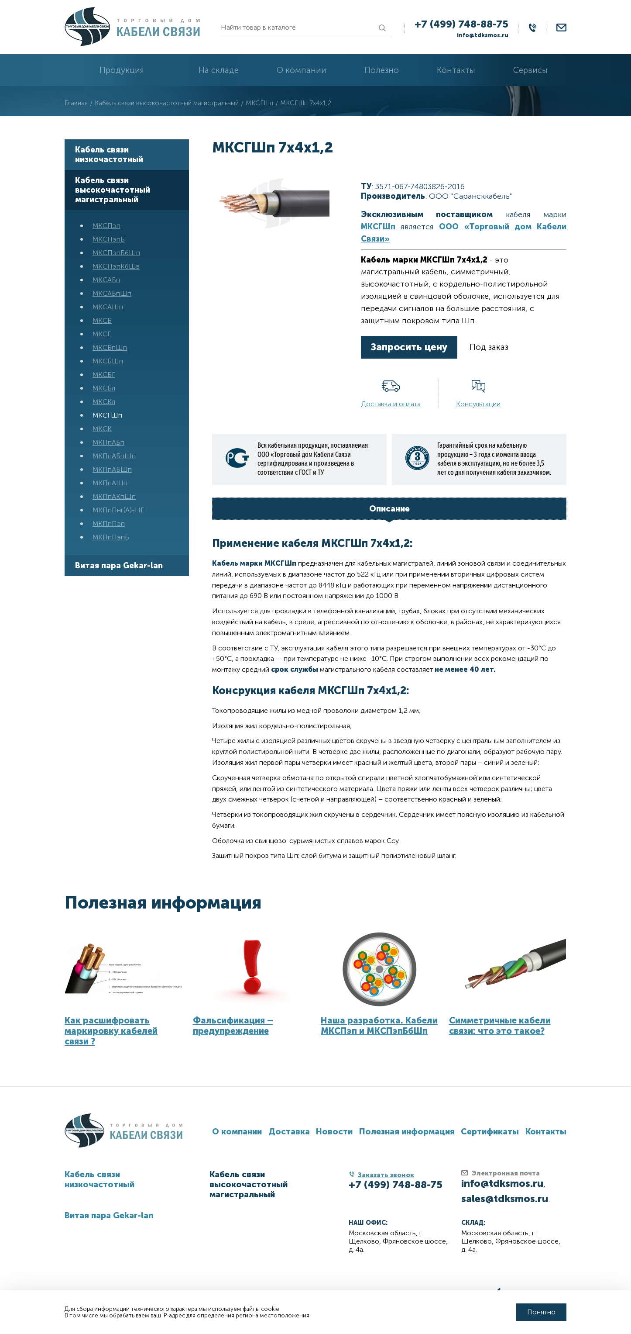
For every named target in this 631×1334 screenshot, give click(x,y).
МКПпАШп (110, 483)
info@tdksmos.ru (482, 35)
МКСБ (102, 320)
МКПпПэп (109, 523)
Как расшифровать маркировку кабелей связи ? (111, 1031)
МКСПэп (106, 225)
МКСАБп (106, 280)
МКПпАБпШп (114, 456)
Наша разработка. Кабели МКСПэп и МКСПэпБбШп (379, 1025)
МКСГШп (107, 415)
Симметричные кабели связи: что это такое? (500, 1025)
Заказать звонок (386, 1175)
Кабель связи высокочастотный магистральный (112, 190)
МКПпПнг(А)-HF (118, 510)
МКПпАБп (108, 442)
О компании (301, 70)
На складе (219, 70)
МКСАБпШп (112, 293)
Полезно (381, 70)
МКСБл (104, 388)
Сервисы (530, 70)
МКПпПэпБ (111, 537)
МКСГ (102, 334)
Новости (334, 1132)
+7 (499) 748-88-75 (461, 24)
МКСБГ (104, 374)
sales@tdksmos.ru (504, 1198)
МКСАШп (108, 307)
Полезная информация (163, 902)
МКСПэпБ (109, 239)
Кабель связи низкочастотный (109, 154)
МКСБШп (108, 361)
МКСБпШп (110, 347)
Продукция (121, 70)
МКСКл (104, 401)
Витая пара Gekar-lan (119, 565)
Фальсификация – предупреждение (233, 1025)
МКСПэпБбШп (116, 253)
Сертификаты (490, 1132)
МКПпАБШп (112, 469)
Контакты (456, 70)
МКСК (102, 429)
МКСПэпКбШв (116, 266)
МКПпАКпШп (114, 496)
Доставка (289, 1132)
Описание (389, 509)
